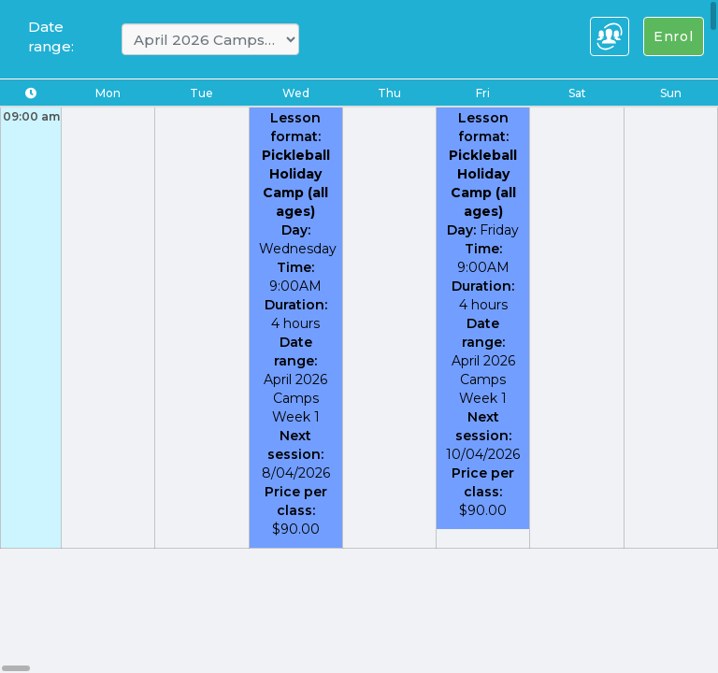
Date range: (51, 36)
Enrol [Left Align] (673, 36)
